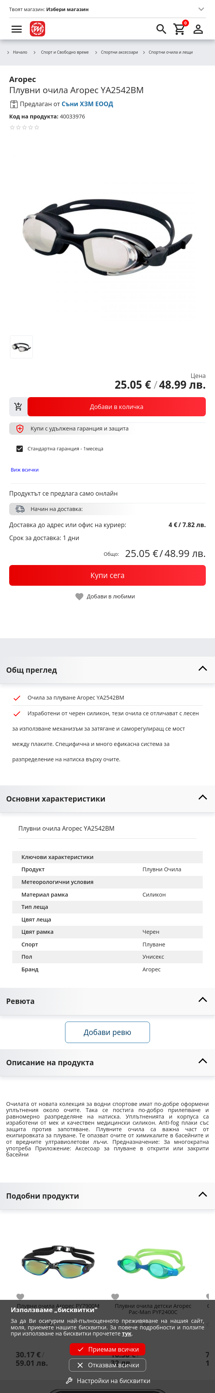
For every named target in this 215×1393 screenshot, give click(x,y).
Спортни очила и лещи (167, 52)
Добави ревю (107, 1032)
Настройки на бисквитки (107, 1380)
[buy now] (107, 575)
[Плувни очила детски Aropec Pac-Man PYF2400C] (153, 1258)
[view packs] (107, 406)
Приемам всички (107, 1349)
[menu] (16, 28)
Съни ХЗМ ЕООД (87, 103)
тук (127, 1333)
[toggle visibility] (107, 670)
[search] (161, 28)
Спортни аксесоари (116, 52)
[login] (198, 28)
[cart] (179, 28)
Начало (16, 52)
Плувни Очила (161, 869)
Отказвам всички (107, 1365)
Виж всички (25, 469)
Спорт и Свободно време (61, 52)
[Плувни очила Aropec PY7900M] (58, 1258)
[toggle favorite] (106, 596)
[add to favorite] (25, 1297)
